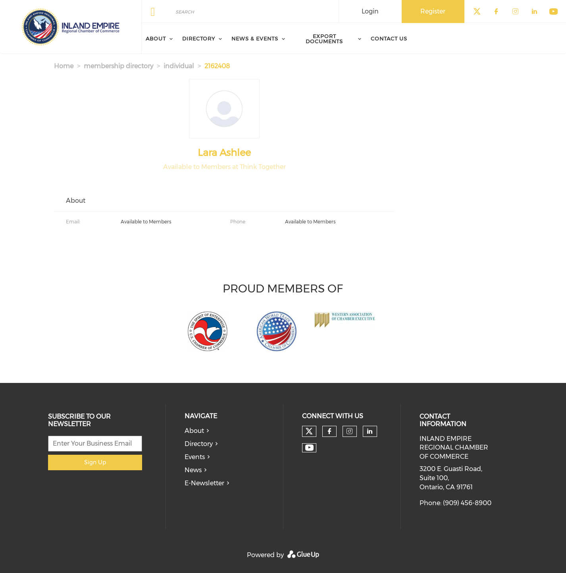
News (193, 470)
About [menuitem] (156, 38)
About (194, 431)
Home (63, 66)
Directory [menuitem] (198, 38)
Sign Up (95, 462)
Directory (199, 444)
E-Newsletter (204, 483)
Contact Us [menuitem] (389, 38)
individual (179, 66)
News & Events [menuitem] (254, 38)
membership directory (118, 66)
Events (195, 457)
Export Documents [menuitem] (324, 38)
